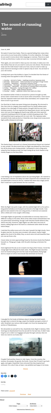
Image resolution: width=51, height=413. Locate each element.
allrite (32, 409)
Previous (23, 394)
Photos (25, 369)
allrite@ (6, 4)
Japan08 (12, 391)
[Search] (48, 4)
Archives (33, 404)
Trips (18, 404)
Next (29, 394)
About (2, 400)
